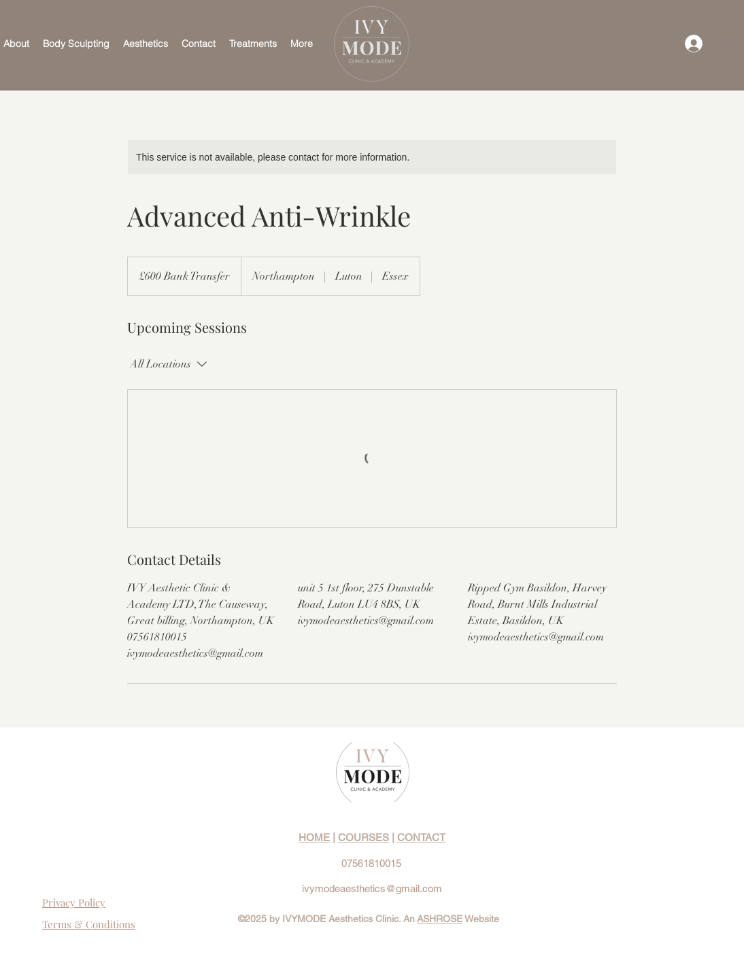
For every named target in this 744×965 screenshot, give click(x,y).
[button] (76, 43)
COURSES (363, 837)
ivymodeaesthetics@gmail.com (372, 888)
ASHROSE (439, 918)
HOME (314, 837)
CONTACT (421, 837)
